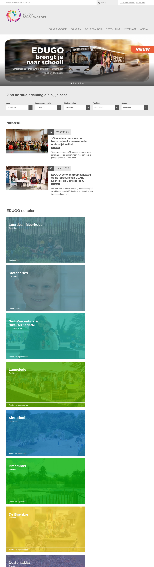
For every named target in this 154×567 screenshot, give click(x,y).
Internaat (89, 482)
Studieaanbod (43, 482)
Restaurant (67, 482)
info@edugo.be (69, 562)
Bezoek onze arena (74, 535)
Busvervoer (110, 482)
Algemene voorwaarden (87, 562)
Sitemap (136, 562)
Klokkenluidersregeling (121, 562)
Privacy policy (104, 562)
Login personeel (127, 2)
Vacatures (140, 2)
